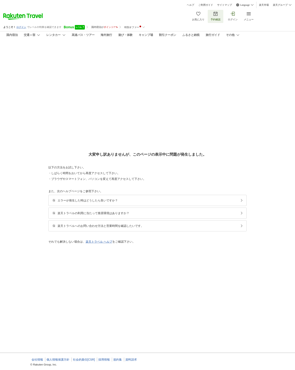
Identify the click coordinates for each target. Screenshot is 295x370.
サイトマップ (224, 4)
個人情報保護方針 (58, 359)
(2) (143, 70)
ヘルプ (190, 4)
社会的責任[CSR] (84, 359)
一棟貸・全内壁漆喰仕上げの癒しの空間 (145, 225)
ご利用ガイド (205, 4)
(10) (90, 70)
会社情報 (37, 359)
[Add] (270, 53)
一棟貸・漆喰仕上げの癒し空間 (140, 319)
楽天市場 (264, 4)
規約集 (117, 359)
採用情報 (104, 359)
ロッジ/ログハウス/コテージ (139, 230)
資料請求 (131, 359)
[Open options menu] (50, 130)
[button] (61, 170)
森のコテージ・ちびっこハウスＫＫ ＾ (72, 49)
